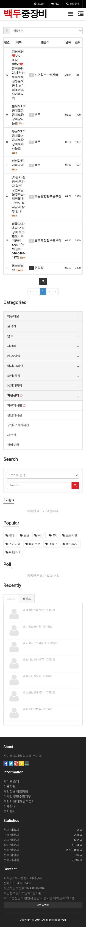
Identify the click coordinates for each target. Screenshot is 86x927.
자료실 (11, 435)
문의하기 (9, 811)
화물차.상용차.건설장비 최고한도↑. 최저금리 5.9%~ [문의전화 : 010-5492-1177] (18, 240)
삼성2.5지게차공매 (18, 165)
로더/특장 (13, 375)
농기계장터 (14, 385)
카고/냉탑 (13, 355)
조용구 (51, 544)
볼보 (24, 535)
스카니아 (13, 544)
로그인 (39, 3)
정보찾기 (72, 3)
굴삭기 (11, 326)
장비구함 (13, 444)
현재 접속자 (11, 829)
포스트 (11, 598)
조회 (77, 42)
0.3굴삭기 (13, 552)
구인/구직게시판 (18, 425)
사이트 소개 (11, 781)
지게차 (11, 346)
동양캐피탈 (18, 268)
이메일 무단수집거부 (17, 796)
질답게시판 (14, 415)
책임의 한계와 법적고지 (19, 801)
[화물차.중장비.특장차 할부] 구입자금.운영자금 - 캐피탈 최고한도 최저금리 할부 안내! (18, 196)
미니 (39, 535)
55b (53, 535)
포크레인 (69, 535)
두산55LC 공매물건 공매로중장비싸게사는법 (18, 142)
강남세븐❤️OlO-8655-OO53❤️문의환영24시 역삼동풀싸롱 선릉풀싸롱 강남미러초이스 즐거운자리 (18, 75)
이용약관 (9, 786)
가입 (55, 3)
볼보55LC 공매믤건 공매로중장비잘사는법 (18, 114)
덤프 (10, 336)
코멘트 (27, 598)
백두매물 (13, 316)
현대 (10, 535)
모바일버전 (43, 904)
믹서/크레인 (15, 366)
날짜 (68, 42)
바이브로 (32, 544)
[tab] (43, 316)
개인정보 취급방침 (15, 791)
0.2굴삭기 (70, 544)
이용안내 (9, 806)
